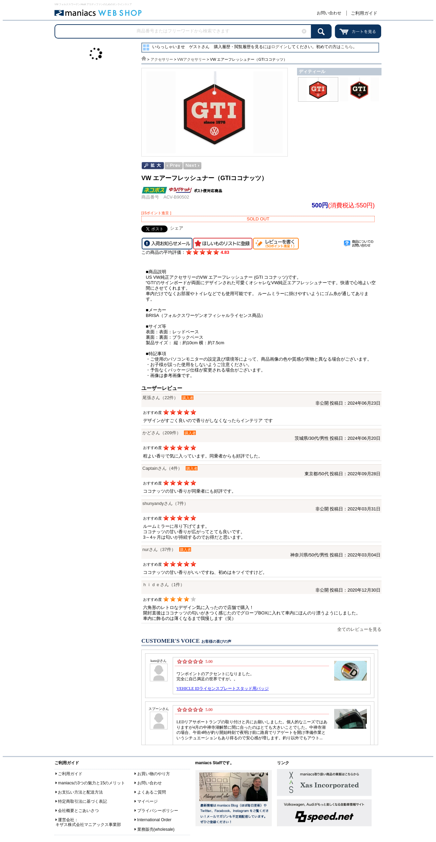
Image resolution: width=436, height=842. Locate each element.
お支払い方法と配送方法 (80, 792)
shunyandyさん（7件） (165, 503)
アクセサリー (162, 59)
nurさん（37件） (159, 549)
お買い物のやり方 (153, 773)
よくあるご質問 (151, 792)
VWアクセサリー (191, 59)
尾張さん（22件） (160, 397)
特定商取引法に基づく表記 (82, 801)
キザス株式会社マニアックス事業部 (88, 824)
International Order (154, 819)
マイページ (147, 801)
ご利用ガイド (364, 13)
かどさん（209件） (161, 432)
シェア (176, 228)
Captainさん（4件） (162, 468)
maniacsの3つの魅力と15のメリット (91, 783)
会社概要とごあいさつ (78, 810)
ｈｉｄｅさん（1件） (163, 584)
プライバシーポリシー (157, 810)
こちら (347, 46)
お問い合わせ (329, 13)
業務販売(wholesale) (156, 829)
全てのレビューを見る (359, 629)
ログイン (279, 46)
